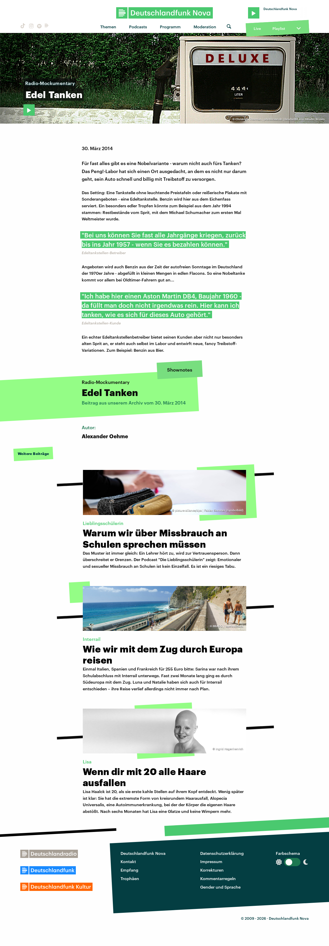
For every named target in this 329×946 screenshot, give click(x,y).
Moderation (205, 26)
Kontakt (128, 861)
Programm (170, 26)
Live (257, 28)
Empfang (129, 869)
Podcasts (138, 26)
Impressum (211, 861)
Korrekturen (212, 869)
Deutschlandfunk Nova (143, 853)
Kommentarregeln (218, 878)
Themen (108, 26)
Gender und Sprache (220, 886)
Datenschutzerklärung (222, 853)
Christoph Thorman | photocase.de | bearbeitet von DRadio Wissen (280, 119)
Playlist (278, 28)
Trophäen (130, 878)
